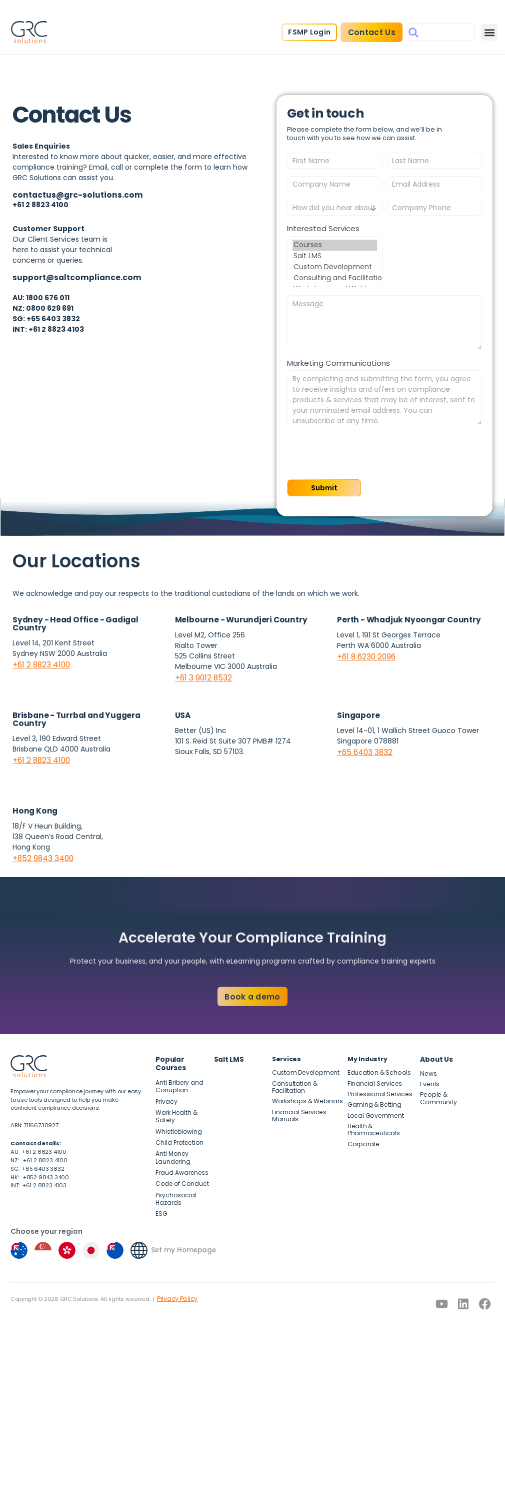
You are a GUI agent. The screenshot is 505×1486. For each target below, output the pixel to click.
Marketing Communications (338, 363)
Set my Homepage (181, 1225)
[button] (488, 35)
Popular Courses (184, 1053)
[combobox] (439, 35)
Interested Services (323, 228)
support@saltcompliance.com (71, 276)
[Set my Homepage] (139, 1225)
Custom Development (334, 267)
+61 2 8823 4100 (39, 662)
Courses (334, 245)
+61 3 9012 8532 (201, 675)
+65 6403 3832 (362, 749)
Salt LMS (334, 256)
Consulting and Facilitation (334, 278)
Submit (321, 487)
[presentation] (363, 452)
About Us (435, 1053)
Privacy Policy (174, 1273)
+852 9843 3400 (41, 854)
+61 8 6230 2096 (365, 654)
